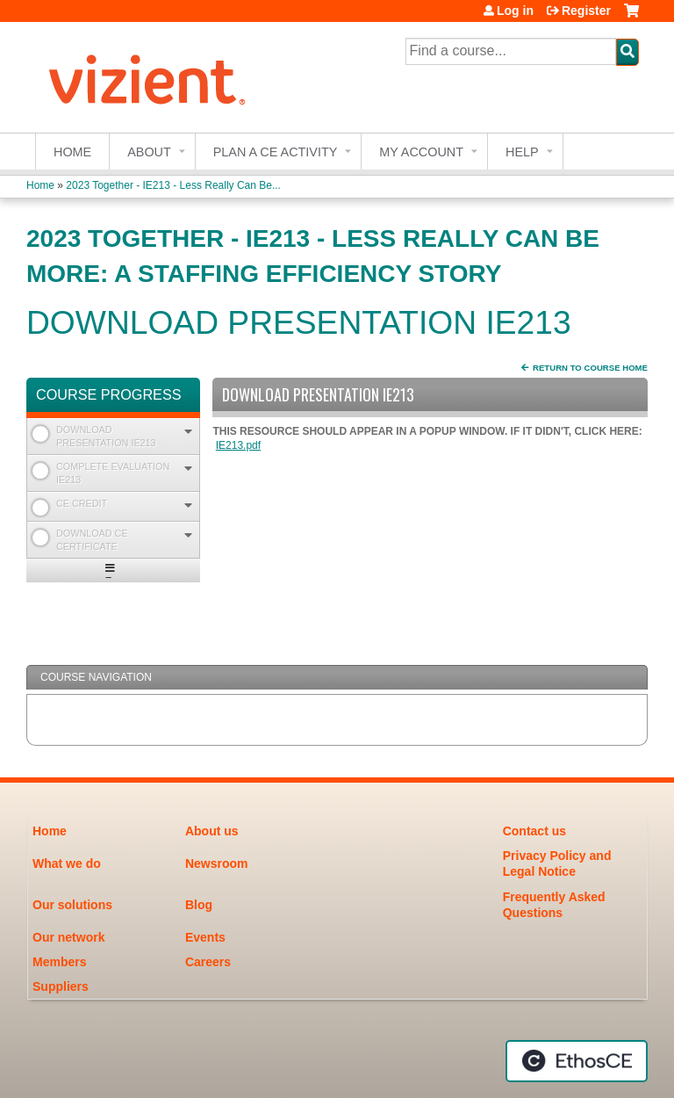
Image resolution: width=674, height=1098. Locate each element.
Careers (208, 962)
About (149, 152)
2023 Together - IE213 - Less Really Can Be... (173, 185)
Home (72, 152)
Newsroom (216, 863)
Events (205, 937)
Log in (515, 10)
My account (421, 152)
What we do (66, 863)
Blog (198, 905)
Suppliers (60, 986)
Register (586, 10)
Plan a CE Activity (275, 152)
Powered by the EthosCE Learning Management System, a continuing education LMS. (577, 1061)
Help (522, 152)
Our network (68, 937)
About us (212, 831)
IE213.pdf (238, 445)
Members (59, 962)
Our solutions (72, 905)
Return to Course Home (590, 367)
